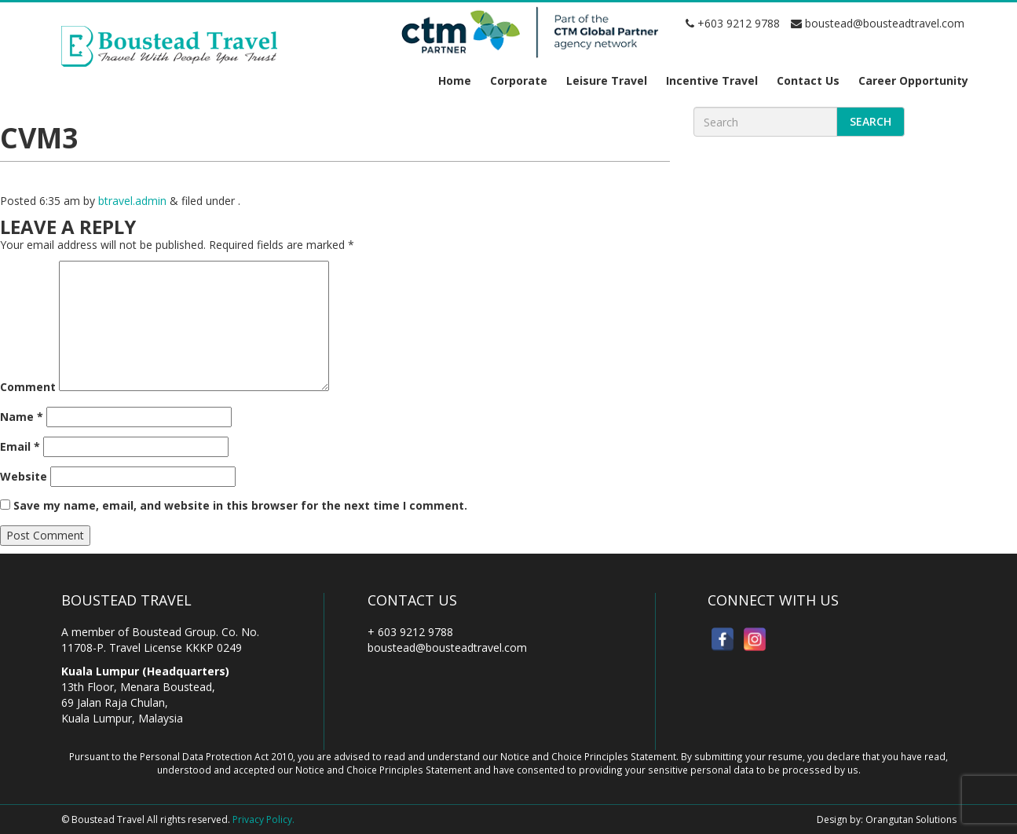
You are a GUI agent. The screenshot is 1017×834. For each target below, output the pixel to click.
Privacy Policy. (263, 819)
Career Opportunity (913, 80)
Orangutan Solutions (911, 819)
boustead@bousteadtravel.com (877, 23)
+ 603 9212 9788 (410, 631)
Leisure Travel (606, 80)
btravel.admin (132, 200)
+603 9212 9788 (733, 23)
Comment (28, 386)
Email (20, 446)
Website (23, 476)
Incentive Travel (712, 80)
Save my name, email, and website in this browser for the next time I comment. (240, 505)
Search (870, 121)
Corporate (518, 80)
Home (454, 80)
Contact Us (808, 80)
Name (21, 416)
